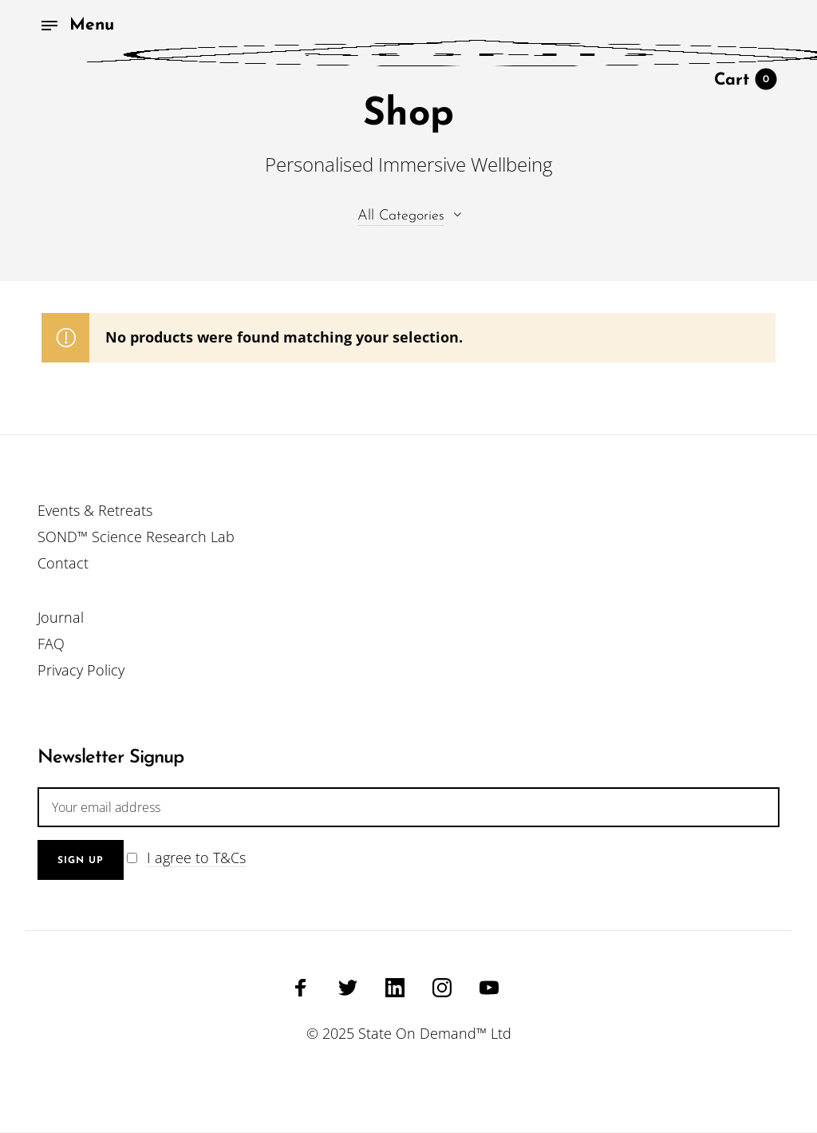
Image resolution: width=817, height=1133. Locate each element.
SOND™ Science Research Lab (136, 536)
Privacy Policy (80, 669)
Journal (60, 617)
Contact (63, 562)
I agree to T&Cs (196, 857)
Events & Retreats (94, 510)
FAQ (51, 643)
